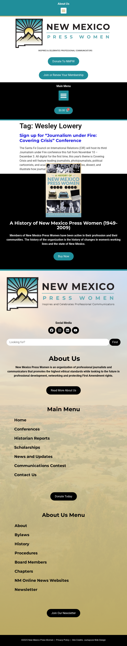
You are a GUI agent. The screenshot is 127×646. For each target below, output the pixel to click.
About (21, 525)
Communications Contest (40, 465)
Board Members (31, 562)
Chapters (24, 571)
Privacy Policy (62, 640)
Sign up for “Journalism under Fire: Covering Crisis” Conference (58, 138)
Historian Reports (32, 438)
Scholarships (27, 447)
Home (20, 420)
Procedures (26, 553)
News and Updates (33, 456)
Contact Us (25, 474)
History (22, 544)
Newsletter (26, 589)
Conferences (27, 429)
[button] (63, 11)
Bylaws (22, 534)
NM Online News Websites (42, 580)
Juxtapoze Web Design (95, 640)
